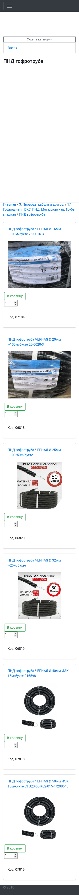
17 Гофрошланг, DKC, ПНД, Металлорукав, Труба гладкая (39, 209)
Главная (9, 204)
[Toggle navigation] (9, 6)
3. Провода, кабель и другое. (41, 204)
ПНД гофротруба (32, 215)
